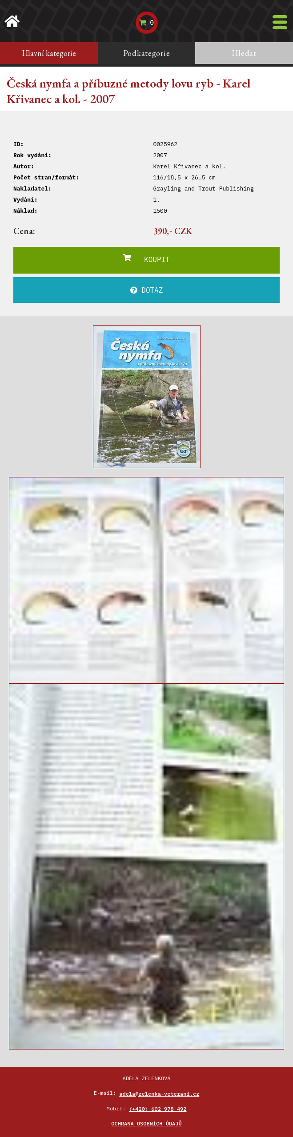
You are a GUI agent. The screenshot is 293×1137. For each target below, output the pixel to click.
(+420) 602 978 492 (158, 1108)
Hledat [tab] (244, 53)
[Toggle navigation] (280, 22)
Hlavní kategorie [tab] (49, 53)
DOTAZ (146, 290)
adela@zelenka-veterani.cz (159, 1093)
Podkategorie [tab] (146, 53)
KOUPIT (146, 259)
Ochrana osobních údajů (146, 1123)
